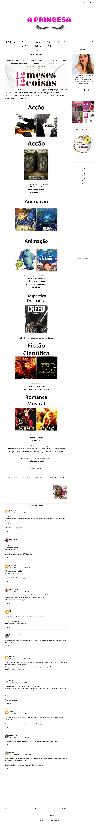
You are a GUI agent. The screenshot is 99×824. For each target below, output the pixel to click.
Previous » (62, 808)
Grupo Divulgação (37, 765)
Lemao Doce (51, 63)
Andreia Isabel (13, 589)
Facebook (8, 700)
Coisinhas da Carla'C (11, 698)
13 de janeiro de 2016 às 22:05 (20, 613)
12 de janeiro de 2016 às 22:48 (20, 567)
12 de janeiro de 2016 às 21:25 (20, 541)
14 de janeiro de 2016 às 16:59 (20, 658)
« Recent (9, 808)
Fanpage (28, 765)
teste (11, 711)
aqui (28, 60)
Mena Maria (13, 735)
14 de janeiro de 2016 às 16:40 (20, 637)
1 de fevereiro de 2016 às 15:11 (20, 754)
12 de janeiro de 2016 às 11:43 (20, 512)
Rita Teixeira (13, 565)
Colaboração (34, 477)
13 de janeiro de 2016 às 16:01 (20, 591)
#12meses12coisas (13, 477)
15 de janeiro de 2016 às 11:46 (20, 682)
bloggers (24, 477)
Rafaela (11, 752)
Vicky (11, 611)
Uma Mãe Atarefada (15, 635)
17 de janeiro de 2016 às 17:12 (20, 713)
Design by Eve (55, 821)
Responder (9, 531)
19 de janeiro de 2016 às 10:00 (20, 737)
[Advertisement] (83, 221)
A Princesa (47, 821)
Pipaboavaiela (13, 510)
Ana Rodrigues (13, 539)
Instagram (15, 700)
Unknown (12, 656)
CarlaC (11, 680)
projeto (43, 477)
